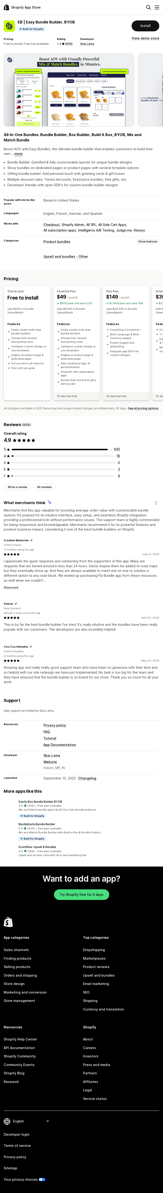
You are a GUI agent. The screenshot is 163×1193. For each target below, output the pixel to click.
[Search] (148, 7)
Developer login (17, 1134)
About (88, 1039)
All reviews (44, 487)
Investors (90, 1056)
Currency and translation (103, 1009)
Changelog (87, 778)
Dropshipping (94, 950)
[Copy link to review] (31, 540)
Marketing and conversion (25, 992)
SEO (86, 992)
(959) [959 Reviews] (69, 44)
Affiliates (90, 1082)
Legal (87, 1090)
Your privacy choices (21, 1179)
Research (11, 1082)
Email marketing (96, 984)
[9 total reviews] (119, 476)
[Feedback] (156, 503)
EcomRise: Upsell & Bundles (37, 847)
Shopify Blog (14, 1073)
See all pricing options (143, 408)
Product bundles (56, 242)
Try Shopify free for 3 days (81, 894)
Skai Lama (87, 44)
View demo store (145, 38)
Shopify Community (20, 1056)
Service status (95, 1099)
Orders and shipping (20, 975)
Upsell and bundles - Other (65, 256)
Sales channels (16, 950)
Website (50, 762)
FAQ (46, 732)
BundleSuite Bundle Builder (37, 824)
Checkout (51, 225)
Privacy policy (54, 725)
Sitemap (10, 1168)
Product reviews (96, 967)
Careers (89, 1048)
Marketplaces (94, 958)
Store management (19, 1001)
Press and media (96, 1065)
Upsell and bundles (99, 975)
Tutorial (49, 738)
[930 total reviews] (117, 449)
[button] (81, 809)
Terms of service (17, 1145)
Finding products (17, 958)
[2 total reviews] (119, 469)
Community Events (19, 1065)
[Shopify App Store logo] (22, 7)
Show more (11, 587)
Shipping (90, 1001)
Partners (90, 1073)
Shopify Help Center (20, 1039)
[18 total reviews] (118, 456)
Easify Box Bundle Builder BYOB (40, 801)
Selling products (17, 967)
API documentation (19, 1048)
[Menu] (157, 7)
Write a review (17, 487)
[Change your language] (31, 1121)
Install (145, 26)
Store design (14, 984)
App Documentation (59, 745)
